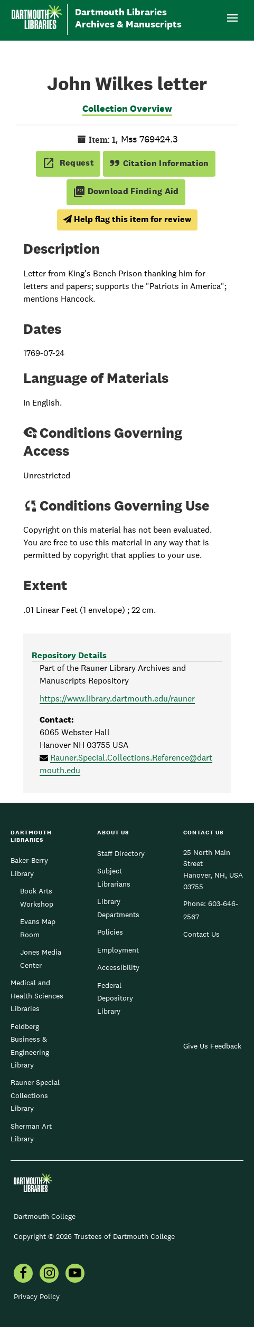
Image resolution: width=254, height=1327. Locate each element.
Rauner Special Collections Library (35, 1095)
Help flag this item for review (127, 219)
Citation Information (159, 163)
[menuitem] (23, 1274)
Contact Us (201, 934)
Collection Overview (127, 108)
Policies (110, 932)
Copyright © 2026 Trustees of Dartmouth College (94, 1236)
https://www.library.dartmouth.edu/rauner (117, 698)
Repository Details (69, 655)
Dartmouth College (45, 1216)
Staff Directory (121, 853)
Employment (118, 950)
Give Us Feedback (212, 1046)
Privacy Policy (37, 1296)
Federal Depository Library (115, 998)
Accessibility (118, 967)
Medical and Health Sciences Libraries (37, 995)
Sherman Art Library (31, 1132)
